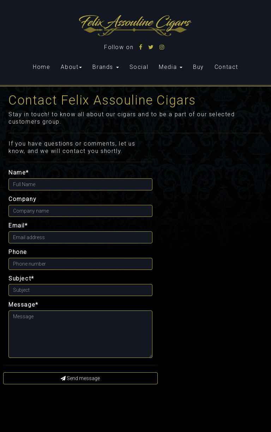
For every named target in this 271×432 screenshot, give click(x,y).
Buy (198, 67)
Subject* (21, 278)
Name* (18, 172)
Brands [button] (105, 67)
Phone (17, 252)
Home (44, 66)
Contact (226, 67)
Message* (23, 304)
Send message (80, 378)
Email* (18, 225)
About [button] (71, 67)
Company (22, 199)
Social (139, 67)
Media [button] (170, 67)
